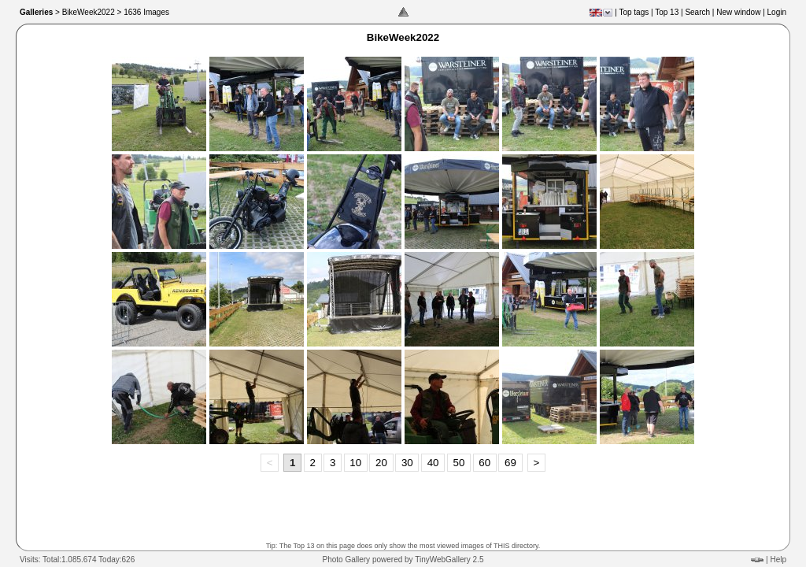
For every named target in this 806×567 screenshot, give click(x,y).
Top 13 (666, 12)
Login (776, 12)
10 (355, 463)
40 (433, 463)
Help (778, 559)
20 (381, 463)
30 (407, 463)
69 (510, 463)
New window (738, 12)
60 (484, 463)
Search (697, 12)
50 (458, 463)
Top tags (634, 12)
